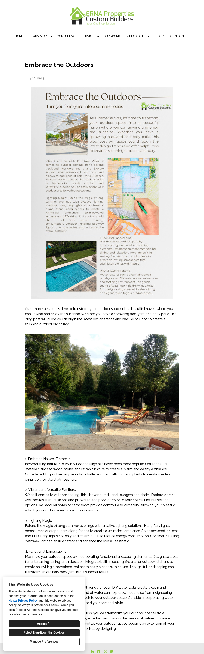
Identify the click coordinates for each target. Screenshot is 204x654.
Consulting (66, 36)
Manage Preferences (44, 641)
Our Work (111, 36)
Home (19, 36)
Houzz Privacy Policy (23, 601)
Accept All (44, 624)
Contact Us (179, 36)
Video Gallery (137, 36)
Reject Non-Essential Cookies (44, 632)
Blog (160, 36)
